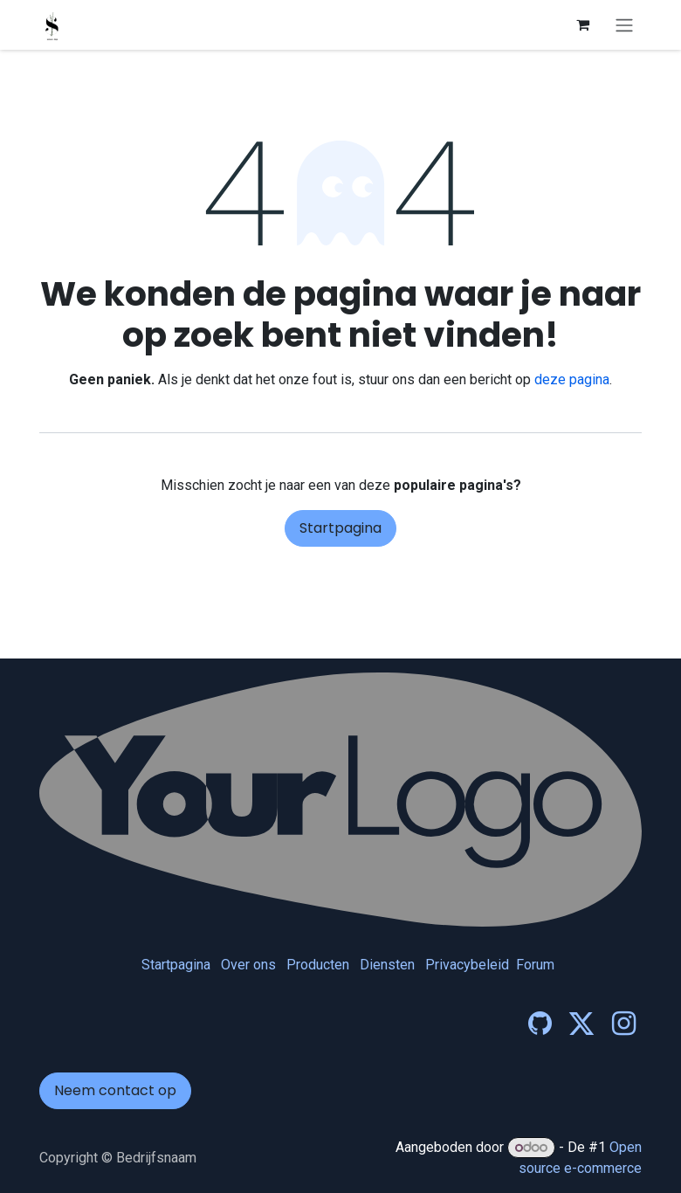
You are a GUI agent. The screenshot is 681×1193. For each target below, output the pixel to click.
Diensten (387, 964)
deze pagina (571, 379)
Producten (317, 964)
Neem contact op (115, 1090)
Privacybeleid (467, 964)
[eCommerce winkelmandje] (582, 24)
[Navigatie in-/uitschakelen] (624, 25)
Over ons (248, 964)
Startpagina (340, 528)
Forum (535, 964)
